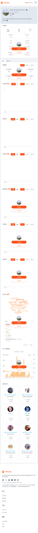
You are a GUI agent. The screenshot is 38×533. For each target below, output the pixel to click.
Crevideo (4, 514)
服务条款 (4, 505)
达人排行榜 (4, 525)
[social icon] (3, 484)
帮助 (3, 531)
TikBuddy (4, 517)
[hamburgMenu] (35, 3)
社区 (3, 528)
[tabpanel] (19, 262)
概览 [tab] (3, 61)
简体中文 (31, 3)
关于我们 (4, 500)
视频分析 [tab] (8, 61)
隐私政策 (4, 502)
